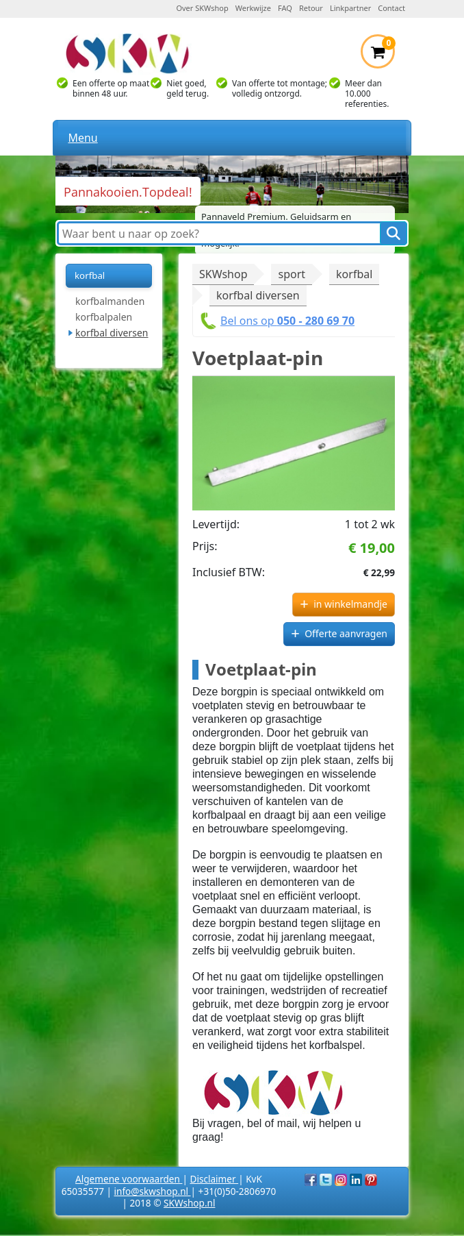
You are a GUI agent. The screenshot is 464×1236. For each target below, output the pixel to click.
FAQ (285, 8)
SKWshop (223, 274)
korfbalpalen (103, 316)
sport (291, 274)
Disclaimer (214, 1178)
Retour (311, 8)
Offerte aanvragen (346, 633)
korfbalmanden (109, 301)
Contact (391, 8)
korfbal (354, 274)
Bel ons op (287, 320)
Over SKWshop (202, 8)
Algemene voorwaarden (128, 1178)
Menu (82, 137)
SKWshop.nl (189, 1202)
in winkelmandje (350, 603)
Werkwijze (253, 8)
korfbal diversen (112, 332)
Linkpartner (350, 8)
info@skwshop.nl (152, 1191)
